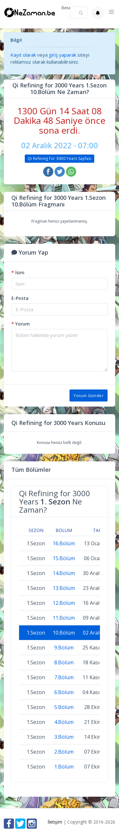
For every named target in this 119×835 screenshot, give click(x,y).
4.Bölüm (64, 721)
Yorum (20, 324)
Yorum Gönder (88, 395)
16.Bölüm (64, 543)
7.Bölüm (64, 677)
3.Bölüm (64, 736)
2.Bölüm (64, 751)
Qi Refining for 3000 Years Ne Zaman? (54, 501)
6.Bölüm (64, 692)
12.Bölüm (64, 602)
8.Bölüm (64, 662)
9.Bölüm (64, 647)
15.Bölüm (64, 558)
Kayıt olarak (23, 55)
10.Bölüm (64, 632)
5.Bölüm (64, 707)
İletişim (55, 822)
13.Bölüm (64, 588)
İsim (17, 272)
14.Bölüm (64, 573)
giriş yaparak (62, 55)
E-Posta (20, 298)
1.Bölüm (64, 766)
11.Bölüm (64, 617)
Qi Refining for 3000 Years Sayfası (59, 158)
